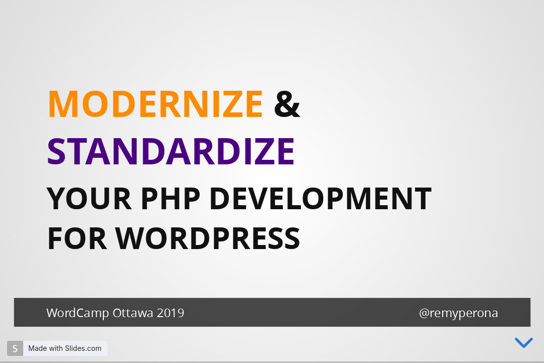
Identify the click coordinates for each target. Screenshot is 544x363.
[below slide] (524, 348)
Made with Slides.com (64, 348)
